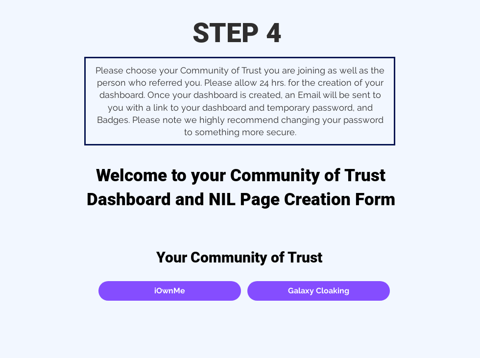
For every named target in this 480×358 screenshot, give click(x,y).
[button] (169, 291)
